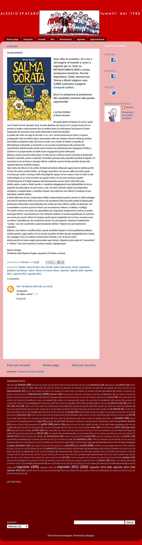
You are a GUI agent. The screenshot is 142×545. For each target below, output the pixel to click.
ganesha (30, 421)
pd (67, 445)
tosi (20, 463)
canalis (82, 400)
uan (61, 463)
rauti (41, 452)
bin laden (120, 394)
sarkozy (132, 455)
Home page (12, 39)
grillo (56, 267)
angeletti (110, 388)
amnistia (78, 388)
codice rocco (30, 406)
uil (74, 463)
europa (111, 412)
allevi (31, 388)
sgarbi (82, 457)
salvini (83, 454)
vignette (81, 39)
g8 (22, 421)
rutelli (49, 455)
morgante (108, 436)
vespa (9, 467)
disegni (34, 412)
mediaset (129, 433)
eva (130, 412)
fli (21, 418)
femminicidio (59, 415)
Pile (18, 286)
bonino (82, 397)
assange (57, 391)
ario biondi (36, 391)
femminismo (73, 415)
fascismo (22, 415)
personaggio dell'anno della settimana (119, 446)
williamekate (104, 471)
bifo (98, 394)
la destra (80, 427)
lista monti (65, 267)
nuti (39, 442)
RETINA (112, 452)
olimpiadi (57, 442)
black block (22, 397)
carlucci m (20, 403)
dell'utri (67, 409)
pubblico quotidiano (17, 270)
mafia (9, 433)
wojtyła (115, 471)
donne (56, 412)
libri (52, 39)
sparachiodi (115, 457)
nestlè (94, 439)
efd (80, 412)
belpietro (119, 391)
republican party (98, 452)
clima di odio (32, 267)
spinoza (10, 460)
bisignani (10, 397)
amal (49, 388)
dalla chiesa (27, 409)
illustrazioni (66, 39)
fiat (130, 415)
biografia (28, 39)
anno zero (122, 388)
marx (95, 433)
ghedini (72, 421)
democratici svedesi (99, 409)
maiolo (31, 433)
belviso (129, 391)
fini (15, 418)
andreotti (99, 388)
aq (27, 391)
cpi (83, 406)
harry (76, 424)
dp (63, 412)
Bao (100, 391)
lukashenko (106, 430)
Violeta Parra (74, 471)
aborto (45, 385)
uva (86, 463)
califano (60, 400)
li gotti (21, 430)
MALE (40, 433)
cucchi (110, 406)
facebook (10, 415)
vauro (93, 463)
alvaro (40, 388)
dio (26, 412)
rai (35, 452)
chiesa (92, 403)
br (132, 397)
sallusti (67, 455)
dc (50, 409)
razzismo (51, 451)
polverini (62, 448)
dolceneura (45, 412)
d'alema (128, 406)
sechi (56, 457)
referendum (64, 451)
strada (50, 460)
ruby (42, 455)
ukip (79, 463)
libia (29, 430)
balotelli (91, 391)
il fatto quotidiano (116, 424)
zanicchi (124, 471)
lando (103, 427)
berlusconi (35, 394)
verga (130, 463)
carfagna (128, 400)
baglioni (81, 391)
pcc (61, 446)
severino (73, 457)
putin (9, 451)
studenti (68, 460)
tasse (93, 460)
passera (53, 446)
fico (8, 418)
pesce (12, 449)
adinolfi (54, 385)
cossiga (76, 406)
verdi (122, 463)
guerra (57, 424)
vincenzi (43, 471)
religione (76, 452)
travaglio (29, 463)
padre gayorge (89, 442)
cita (105, 403)
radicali (26, 451)
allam (23, 388)
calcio (39, 400)
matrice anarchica (107, 433)
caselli (43, 403)
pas (45, 446)
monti (75, 267)
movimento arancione (17, 439)
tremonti (40, 463)
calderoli (49, 400)
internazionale (22, 427)
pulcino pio (127, 449)
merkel (22, 436)
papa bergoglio (128, 442)
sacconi (58, 455)
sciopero (47, 457)
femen (48, 415)
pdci (77, 445)
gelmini (50, 421)
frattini (99, 418)
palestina (103, 442)
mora (98, 436)
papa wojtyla (36, 446)
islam (49, 427)
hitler (97, 424)
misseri (67, 436)
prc (71, 448)
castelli (52, 403)
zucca (21, 473)
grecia (22, 424)
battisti (109, 391)
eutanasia (122, 412)
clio (42, 267)
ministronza (53, 436)
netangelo (104, 439)
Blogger (90, 535)
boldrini (45, 397)
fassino (34, 415)
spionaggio (21, 460)
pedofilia (97, 446)
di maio (127, 409)
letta (13, 430)
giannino (82, 421)
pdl (84, 445)
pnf (41, 449)
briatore (10, 400)
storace (41, 460)
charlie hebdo (80, 403)
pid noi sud (22, 449)
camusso (71, 400)
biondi (129, 394)
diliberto (18, 412)
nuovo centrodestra (26, 442)
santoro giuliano (118, 455)
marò (78, 433)
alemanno (95, 385)
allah (16, 388)
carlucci (10, 403)
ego (94, 412)
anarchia (88, 388)
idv (103, 424)
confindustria (53, 406)
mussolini (61, 439)
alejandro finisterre (79, 385)
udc (68, 463)
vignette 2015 (31, 471)
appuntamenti (97, 39)
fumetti (49, 267)
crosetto (100, 406)
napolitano (84, 267)
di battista (115, 409)
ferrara (103, 415)
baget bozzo (69, 391)
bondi (65, 397)
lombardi (77, 430)
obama (47, 442)
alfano (122, 385)
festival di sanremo (117, 415)
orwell (76, 442)
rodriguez (11, 455)
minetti (39, 436)
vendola (112, 463)
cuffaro (119, 406)
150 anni (11, 385)
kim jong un (69, 427)
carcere (117, 400)
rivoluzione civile (126, 452)
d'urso (9, 409)
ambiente (67, 388)
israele (58, 427)
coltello (42, 406)
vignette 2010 (76, 270)
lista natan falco (63, 430)
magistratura (20, 433)
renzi (85, 451)
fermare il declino (90, 415)
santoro (106, 455)
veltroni (103, 463)
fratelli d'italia (86, 418)
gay (39, 421)
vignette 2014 (14, 470)
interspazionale (38, 427)
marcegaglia (53, 433)
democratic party (80, 409)
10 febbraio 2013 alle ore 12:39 (36, 286)
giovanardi (93, 421)
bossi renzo (123, 397)
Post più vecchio (84, 365)
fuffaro (108, 418)
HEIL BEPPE (86, 424)
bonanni (55, 397)
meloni (10, 436)
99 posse (35, 385)
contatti (42, 39)
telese (32, 270)
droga (71, 412)
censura (61, 403)
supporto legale (81, 460)
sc (18, 457)
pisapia (33, 449)
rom (19, 455)
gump (68, 424)
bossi (111, 397)
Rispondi (21, 298)
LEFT (117, 427)
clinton (130, 403)
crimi (91, 406)
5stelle (22, 267)
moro (117, 436)
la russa (91, 427)
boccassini (34, 397)
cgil (69, 403)
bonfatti (73, 397)
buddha (30, 400)
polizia (49, 448)
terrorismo (11, 463)
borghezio (93, 397)
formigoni (35, 418)
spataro (127, 457)
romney (27, 455)
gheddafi (61, 421)
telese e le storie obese (47, 270)
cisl (99, 403)
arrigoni (47, 391)
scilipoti (38, 457)
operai (67, 442)
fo (27, 418)
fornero (46, 418)
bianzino (89, 394)
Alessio (129, 107)
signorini (103, 457)
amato (57, 388)
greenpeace (33, 424)
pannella (114, 442)
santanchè (94, 454)
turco (50, 463)
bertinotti (66, 394)
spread (32, 460)
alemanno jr (110, 385)
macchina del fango (123, 430)
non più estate (126, 439)
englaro (102, 412)
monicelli (77, 436)
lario (110, 427)
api (131, 388)
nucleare (11, 442)
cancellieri (93, 400)
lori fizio (95, 430)
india (130, 424)
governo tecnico (127, 421)
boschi (103, 397)
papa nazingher (18, 445)
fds (41, 415)
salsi (75, 455)
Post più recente (18, 365)
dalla (17, 409)
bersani (53, 394)
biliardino (107, 394)
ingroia (10, 427)
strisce (59, 460)
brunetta (20, 400)
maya (120, 433)
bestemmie (78, 394)
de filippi (57, 409)
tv (56, 463)
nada (70, 439)
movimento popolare (38, 439)
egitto (87, 412)
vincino (53, 470)
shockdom (92, 457)
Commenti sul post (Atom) (30, 371)
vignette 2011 (68, 467)
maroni (86, 433)
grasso (14, 424)
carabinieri (105, 400)
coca (18, 406)
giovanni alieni (108, 421)
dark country (40, 409)
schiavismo (27, 457)
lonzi (86, 430)
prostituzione (94, 448)
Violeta (63, 471)
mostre (126, 436)
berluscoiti (21, 394)
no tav (114, 439)
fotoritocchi (71, 418)
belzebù (10, 394)
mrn (52, 439)
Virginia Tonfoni (89, 471)
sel (63, 457)
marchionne (67, 433)
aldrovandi (64, 385)
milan (30, 436)
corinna (65, 406)
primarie (80, 448)
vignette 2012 (19, 274)
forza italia (58, 418)
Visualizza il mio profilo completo (128, 115)
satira (11, 457)
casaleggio (33, 403)
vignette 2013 (34, 274)
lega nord (130, 427)
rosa (35, 455)
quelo (17, 452)
